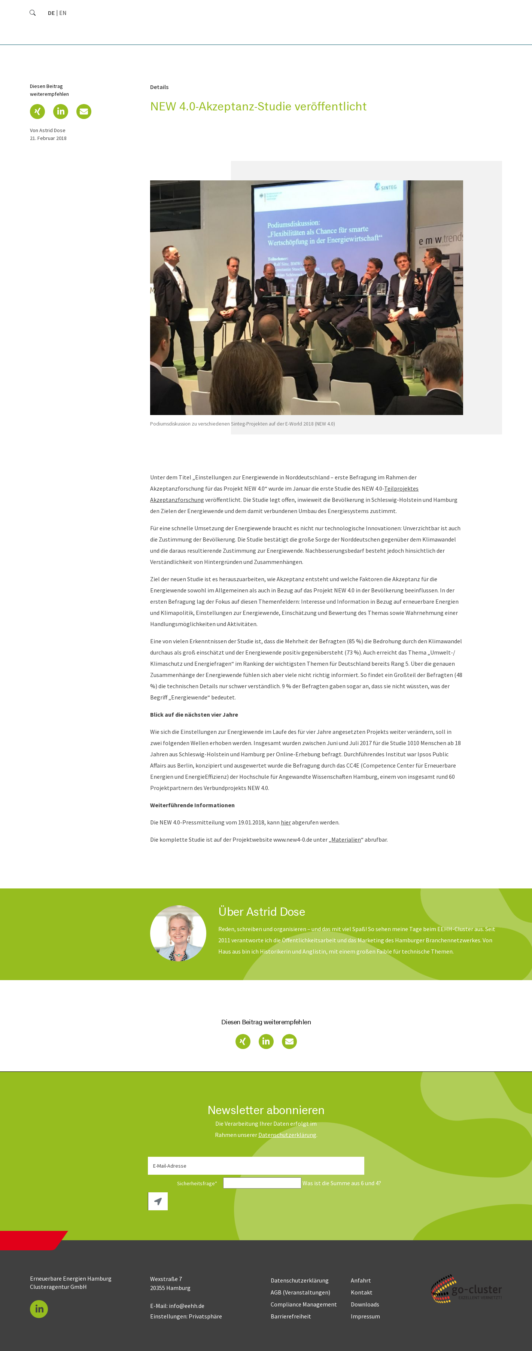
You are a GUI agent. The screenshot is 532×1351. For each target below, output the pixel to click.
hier (286, 822)
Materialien (346, 839)
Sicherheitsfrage (185, 1183)
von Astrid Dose (48, 130)
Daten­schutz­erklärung (287, 1134)
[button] (37, 111)
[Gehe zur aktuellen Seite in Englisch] (63, 12)
